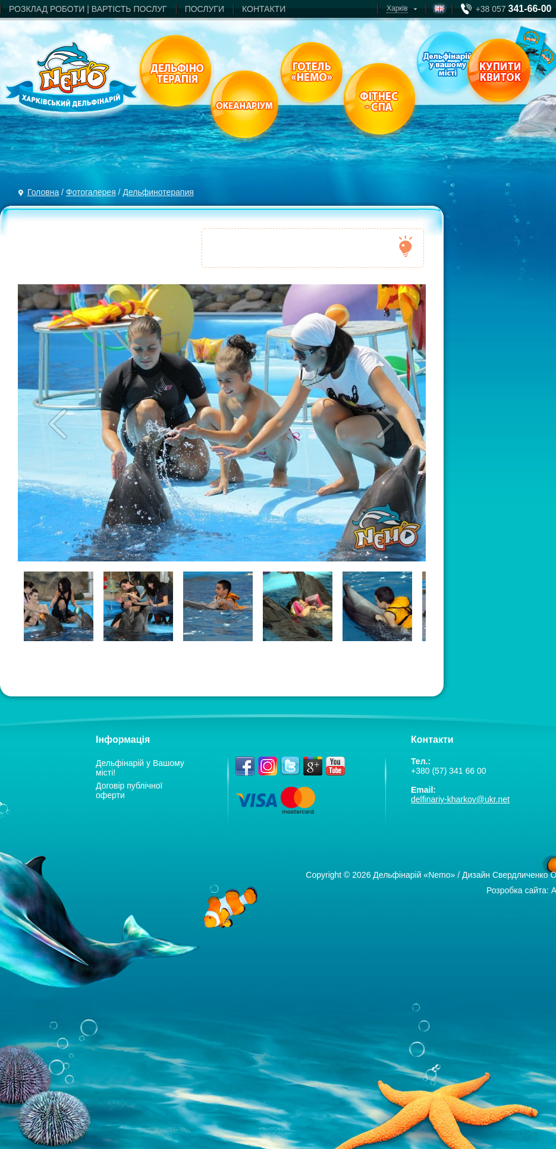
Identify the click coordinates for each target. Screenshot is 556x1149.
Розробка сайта (516, 890)
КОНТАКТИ (263, 9)
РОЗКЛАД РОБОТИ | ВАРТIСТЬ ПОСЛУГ (88, 9)
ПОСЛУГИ (204, 9)
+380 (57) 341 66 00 (448, 771)
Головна (43, 192)
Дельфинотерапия (157, 192)
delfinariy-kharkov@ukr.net (460, 799)
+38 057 (514, 9)
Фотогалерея (91, 192)
